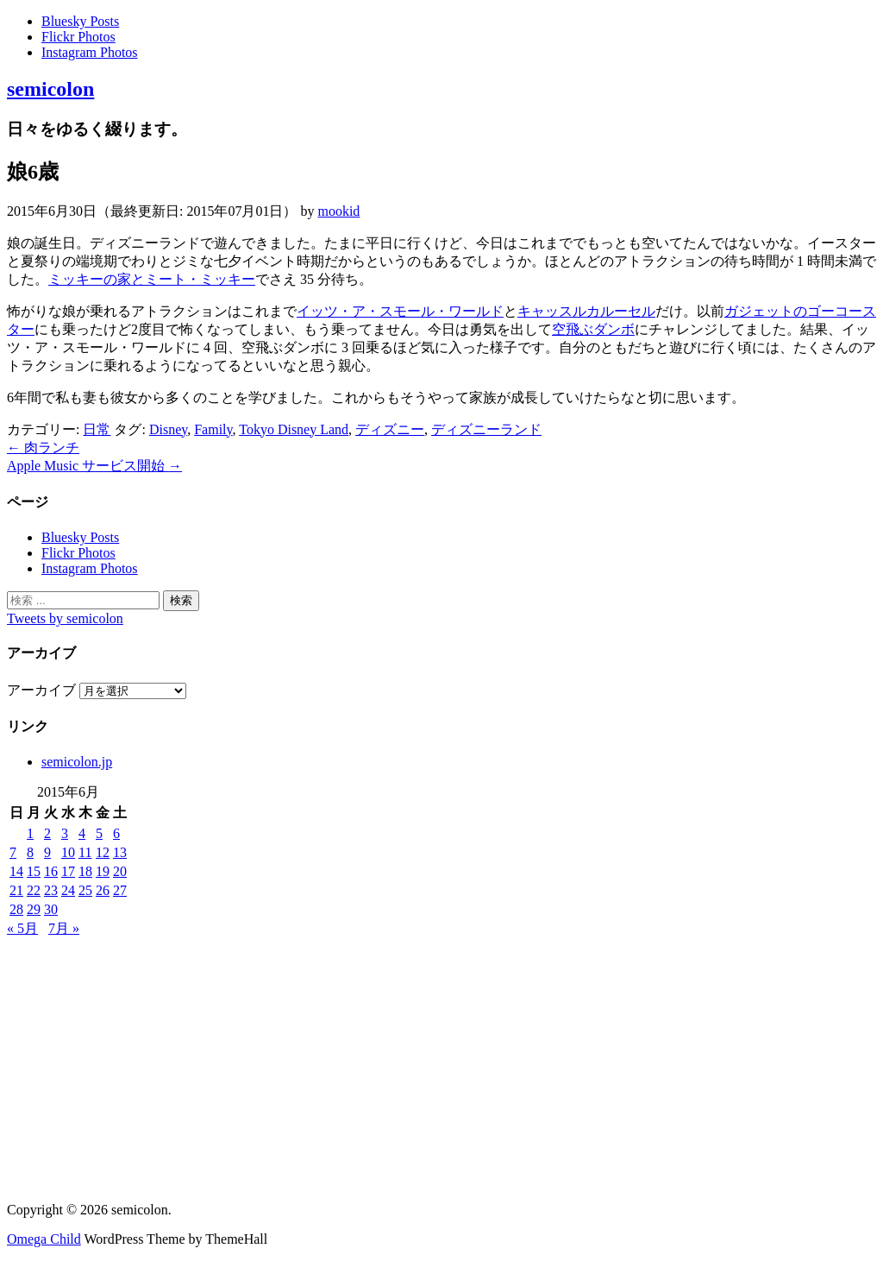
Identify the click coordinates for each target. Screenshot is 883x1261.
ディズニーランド (486, 429)
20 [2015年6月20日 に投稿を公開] (120, 871)
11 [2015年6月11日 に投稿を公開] (84, 852)
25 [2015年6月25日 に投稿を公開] (85, 890)
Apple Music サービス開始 (94, 465)
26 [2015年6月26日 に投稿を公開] (103, 890)
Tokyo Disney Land (293, 429)
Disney (168, 429)
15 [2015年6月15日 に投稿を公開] (34, 871)
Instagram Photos (89, 52)
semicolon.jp (76, 761)
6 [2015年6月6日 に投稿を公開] (116, 833)
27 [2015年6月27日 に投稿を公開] (120, 890)
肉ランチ (43, 447)
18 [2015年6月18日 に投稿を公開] (85, 871)
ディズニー (389, 429)
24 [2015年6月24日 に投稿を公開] (68, 890)
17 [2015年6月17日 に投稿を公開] (68, 871)
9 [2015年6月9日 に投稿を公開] (47, 852)
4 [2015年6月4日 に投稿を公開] (81, 833)
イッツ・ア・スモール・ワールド (400, 311)
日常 (96, 429)
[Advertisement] (441, 1067)
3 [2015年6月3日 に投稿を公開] (64, 833)
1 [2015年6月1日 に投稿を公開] (30, 833)
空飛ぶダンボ (593, 329)
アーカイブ (41, 690)
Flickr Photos (78, 36)
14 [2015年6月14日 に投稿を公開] (16, 871)
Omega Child (44, 1239)
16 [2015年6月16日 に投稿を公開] (51, 871)
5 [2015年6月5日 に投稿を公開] (99, 833)
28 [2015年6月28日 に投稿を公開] (16, 909)
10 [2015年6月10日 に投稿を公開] (68, 852)
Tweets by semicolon (65, 618)
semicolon (50, 89)
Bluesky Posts (80, 21)
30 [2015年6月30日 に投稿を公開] (51, 909)
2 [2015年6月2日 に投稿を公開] (47, 833)
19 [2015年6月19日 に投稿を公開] (103, 871)
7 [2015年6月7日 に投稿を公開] (12, 852)
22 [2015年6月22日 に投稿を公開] (34, 890)
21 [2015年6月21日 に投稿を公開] (16, 890)
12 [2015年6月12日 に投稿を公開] (103, 852)
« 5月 (22, 928)
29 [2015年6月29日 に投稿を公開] (34, 909)
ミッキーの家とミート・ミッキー (151, 279)
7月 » (63, 928)
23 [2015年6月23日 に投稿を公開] (51, 890)
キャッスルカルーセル (586, 311)
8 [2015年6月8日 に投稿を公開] (30, 852)
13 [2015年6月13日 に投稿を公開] (120, 852)
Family (213, 429)
